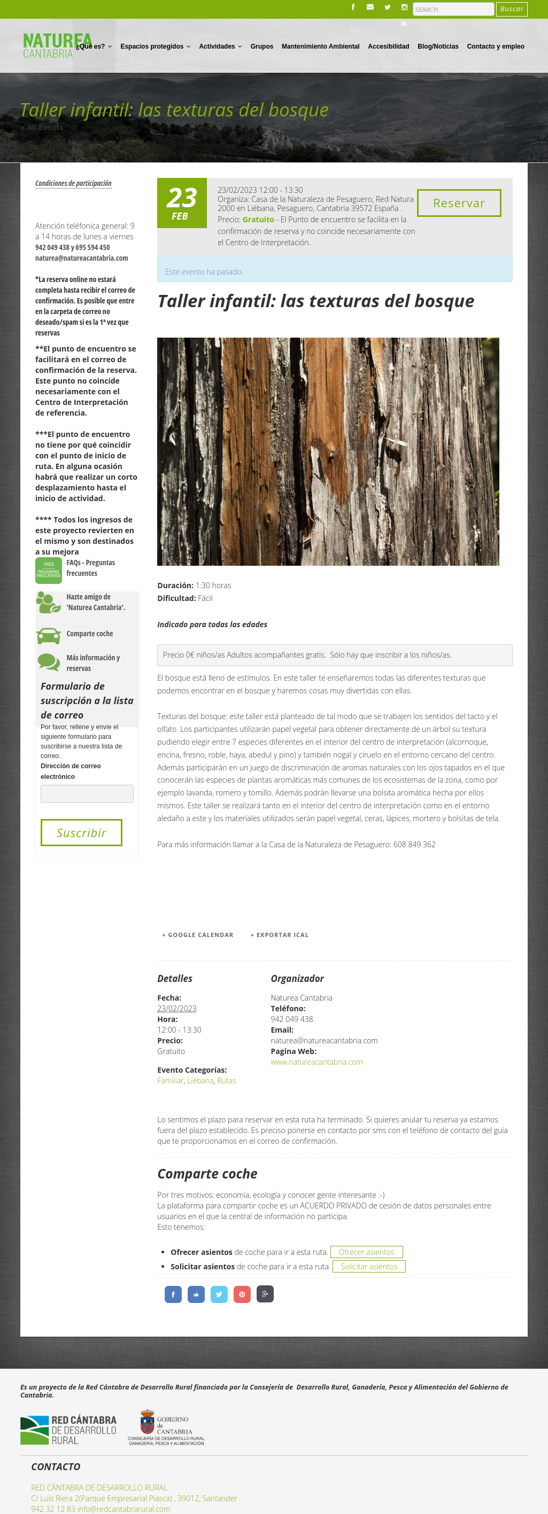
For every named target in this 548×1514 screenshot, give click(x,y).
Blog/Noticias (438, 46)
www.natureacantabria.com (317, 1062)
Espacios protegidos (155, 46)
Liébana (200, 1080)
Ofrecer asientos (367, 1252)
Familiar (170, 1080)
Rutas (226, 1080)
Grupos (262, 46)
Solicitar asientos (369, 1266)
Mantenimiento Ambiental (321, 46)
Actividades (220, 46)
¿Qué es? (94, 46)
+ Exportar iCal (280, 935)
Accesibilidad (388, 46)
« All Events (41, 127)
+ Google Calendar (198, 935)
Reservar (459, 202)
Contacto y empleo (495, 46)
